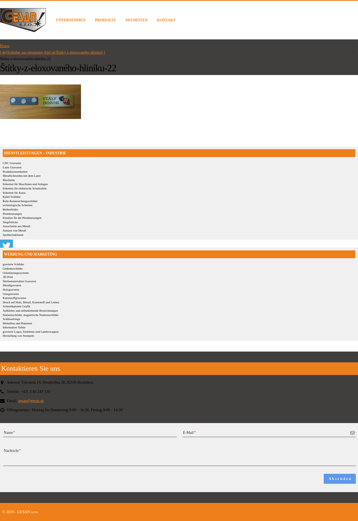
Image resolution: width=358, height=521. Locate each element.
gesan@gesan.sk (31, 401)
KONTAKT (166, 20)
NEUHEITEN (136, 20)
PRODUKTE (105, 20)
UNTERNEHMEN (71, 20)
